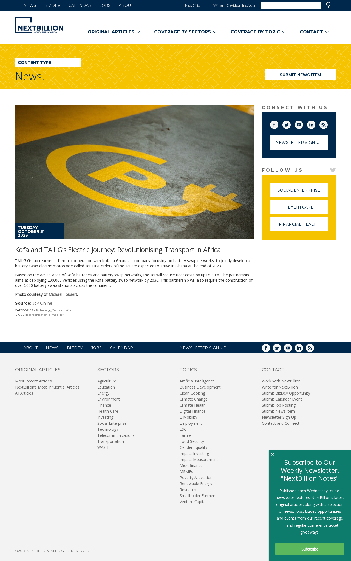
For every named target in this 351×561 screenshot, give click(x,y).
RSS (327, 123)
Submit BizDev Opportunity (286, 393)
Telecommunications (116, 435)
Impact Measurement (199, 459)
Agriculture (106, 381)
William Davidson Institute (234, 5)
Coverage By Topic (258, 32)
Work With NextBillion (281, 381)
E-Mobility (188, 417)
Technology (43, 310)
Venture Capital (193, 501)
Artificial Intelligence (197, 381)
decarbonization (36, 314)
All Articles (24, 393)
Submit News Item (300, 74)
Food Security (192, 441)
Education (106, 387)
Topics (188, 369)
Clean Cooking (192, 393)
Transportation (63, 310)
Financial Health (303, 226)
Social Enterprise (303, 192)
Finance (104, 405)
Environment (108, 399)
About (126, 5)
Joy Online (42, 303)
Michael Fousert (63, 294)
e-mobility (56, 314)
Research (188, 489)
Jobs (105, 5)
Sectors (108, 369)
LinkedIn (302, 349)
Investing (105, 417)
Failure (185, 435)
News (29, 5)
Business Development (200, 387)
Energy (103, 393)
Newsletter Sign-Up (299, 142)
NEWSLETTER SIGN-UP (203, 347)
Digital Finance (193, 411)
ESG (183, 429)
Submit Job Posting (279, 405)
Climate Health (193, 405)
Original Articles (114, 32)
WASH (102, 447)
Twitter (290, 123)
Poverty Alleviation (196, 477)
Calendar (80, 5)
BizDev (52, 5)
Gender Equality (193, 447)
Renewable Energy (196, 483)
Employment (191, 423)
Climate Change (194, 399)
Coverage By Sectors (185, 32)
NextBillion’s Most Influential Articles (47, 387)
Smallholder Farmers (198, 495)
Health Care (306, 209)
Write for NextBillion (280, 387)
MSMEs (186, 471)
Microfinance (191, 465)
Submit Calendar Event (282, 399)
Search (328, 5)
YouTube (302, 123)
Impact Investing (194, 453)
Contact (314, 32)
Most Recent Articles (33, 381)
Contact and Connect (280, 423)
